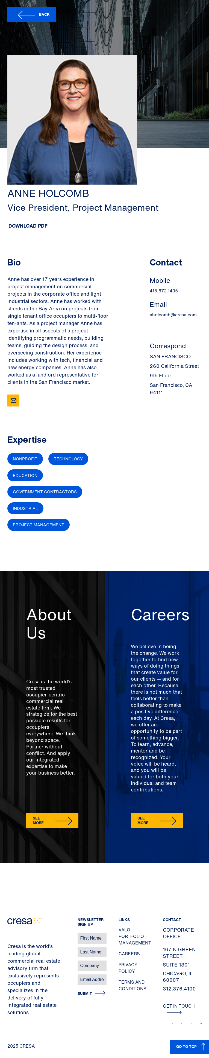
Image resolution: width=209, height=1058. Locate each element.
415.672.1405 (164, 291)
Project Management (38, 525)
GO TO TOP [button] (186, 1046)
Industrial (25, 508)
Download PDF (27, 225)
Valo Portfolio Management (135, 936)
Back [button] (44, 14)
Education (25, 475)
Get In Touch (179, 1008)
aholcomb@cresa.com (173, 314)
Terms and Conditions (132, 985)
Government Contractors (45, 492)
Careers (129, 953)
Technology (68, 459)
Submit (85, 993)
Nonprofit (25, 459)
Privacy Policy (128, 967)
